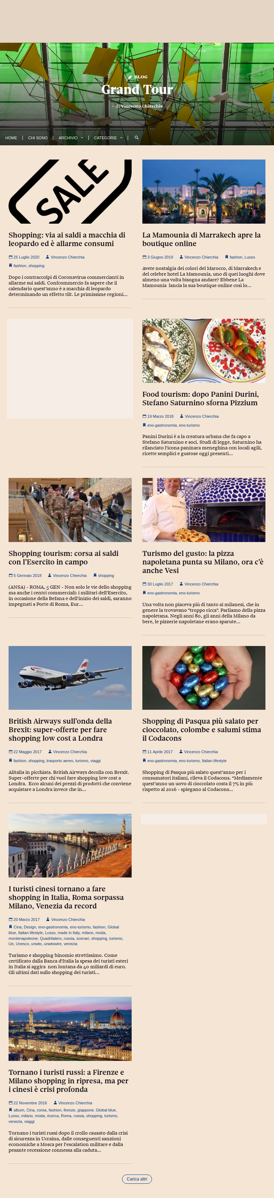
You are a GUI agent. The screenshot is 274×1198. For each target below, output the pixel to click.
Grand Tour (137, 89)
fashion (20, 266)
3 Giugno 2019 (157, 257)
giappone (85, 1110)
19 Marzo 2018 (157, 416)
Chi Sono (37, 138)
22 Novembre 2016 (28, 1103)
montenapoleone (23, 938)
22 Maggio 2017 (25, 752)
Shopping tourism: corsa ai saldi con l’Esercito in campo (63, 558)
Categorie (105, 138)
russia (69, 938)
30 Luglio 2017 (157, 584)
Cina (18, 927)
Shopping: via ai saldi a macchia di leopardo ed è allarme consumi (67, 239)
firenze (69, 1110)
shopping (37, 266)
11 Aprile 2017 (157, 752)
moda (101, 933)
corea (42, 1110)
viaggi (95, 761)
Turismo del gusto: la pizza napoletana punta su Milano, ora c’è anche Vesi (203, 562)
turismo (81, 761)
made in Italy (69, 933)
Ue (11, 944)
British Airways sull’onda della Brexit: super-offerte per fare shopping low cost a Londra (60, 730)
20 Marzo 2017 (24, 919)
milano (87, 933)
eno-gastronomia (162, 425)
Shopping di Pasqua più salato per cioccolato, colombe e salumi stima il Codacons (201, 730)
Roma (66, 1116)
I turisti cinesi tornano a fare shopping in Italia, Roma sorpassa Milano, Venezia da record (66, 897)
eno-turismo (189, 425)
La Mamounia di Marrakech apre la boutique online (201, 239)
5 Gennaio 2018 (25, 575)
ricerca (53, 1116)
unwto (36, 944)
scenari (82, 938)
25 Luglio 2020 (24, 257)
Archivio (68, 138)
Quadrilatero (51, 938)
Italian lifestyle (214, 761)
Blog (137, 76)
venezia (70, 944)
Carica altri (137, 1179)
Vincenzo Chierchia (142, 106)
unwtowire (53, 944)
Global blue (106, 1110)
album (19, 1110)
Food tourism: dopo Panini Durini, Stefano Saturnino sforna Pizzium (200, 398)
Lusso (250, 257)
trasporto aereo (59, 761)
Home (11, 138)
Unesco (22, 944)
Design (30, 927)
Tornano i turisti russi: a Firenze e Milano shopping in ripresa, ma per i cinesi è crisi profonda (68, 1081)
